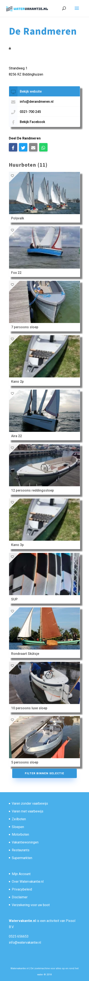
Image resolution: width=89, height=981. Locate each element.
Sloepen (18, 827)
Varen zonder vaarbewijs (30, 803)
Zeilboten (19, 819)
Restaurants (20, 850)
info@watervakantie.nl (25, 942)
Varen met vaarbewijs (27, 811)
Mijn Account (21, 874)
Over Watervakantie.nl (28, 882)
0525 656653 (19, 936)
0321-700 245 (30, 112)
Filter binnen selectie (44, 773)
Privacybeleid (22, 889)
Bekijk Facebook (32, 122)
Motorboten (20, 834)
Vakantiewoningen (25, 842)
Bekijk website (31, 91)
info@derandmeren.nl (36, 102)
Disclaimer (20, 897)
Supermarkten (22, 858)
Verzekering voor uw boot (31, 905)
